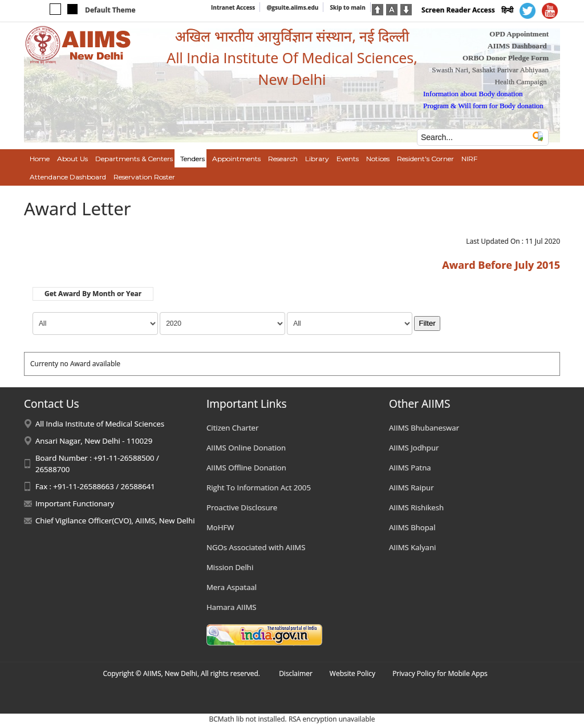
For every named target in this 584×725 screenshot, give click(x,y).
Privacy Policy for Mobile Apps (440, 673)
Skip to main (347, 7)
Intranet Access (233, 7)
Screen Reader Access (458, 10)
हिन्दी (507, 10)
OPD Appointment (519, 34)
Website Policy (352, 673)
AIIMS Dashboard (517, 46)
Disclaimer (296, 673)
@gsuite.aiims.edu (292, 7)
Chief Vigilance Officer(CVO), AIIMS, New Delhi (115, 520)
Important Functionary (74, 503)
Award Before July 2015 (501, 265)
